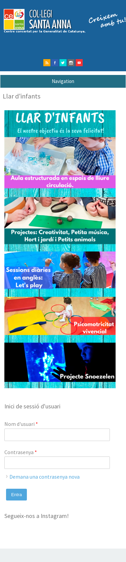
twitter (63, 62)
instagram (71, 62)
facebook (54, 62)
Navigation (63, 81)
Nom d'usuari (21, 423)
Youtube (79, 62)
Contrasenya (20, 452)
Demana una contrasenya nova (44, 476)
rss (46, 62)
